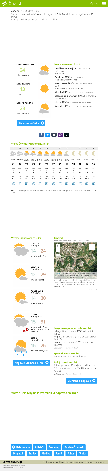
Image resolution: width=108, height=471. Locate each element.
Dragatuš (18, 454)
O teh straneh (48, 462)
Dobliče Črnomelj (64, 68)
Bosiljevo (59, 77)
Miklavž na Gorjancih (66, 95)
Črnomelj (54, 448)
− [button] (58, 251)
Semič (59, 454)
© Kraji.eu (93, 290)
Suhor (71, 454)
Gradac (32, 454)
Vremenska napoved (81, 381)
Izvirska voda (72, 348)
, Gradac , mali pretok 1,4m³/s (73, 333)
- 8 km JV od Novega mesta (75, 370)
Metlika (59, 92)
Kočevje (59, 106)
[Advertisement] (54, 42)
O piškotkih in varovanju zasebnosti (69, 462)
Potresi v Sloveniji (73, 374)
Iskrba (58, 102)
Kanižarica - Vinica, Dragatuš (70, 356)
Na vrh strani (100, 462)
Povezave (89, 462)
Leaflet (58, 274)
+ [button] (58, 247)
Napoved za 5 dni (31, 123)
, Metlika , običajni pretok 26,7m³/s (75, 338)
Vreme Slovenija (12, 462)
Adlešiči (39, 448)
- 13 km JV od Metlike (75, 365)
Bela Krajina (21, 448)
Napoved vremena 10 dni (32, 363)
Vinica (82, 454)
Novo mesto (61, 83)
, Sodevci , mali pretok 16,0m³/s (73, 344)
